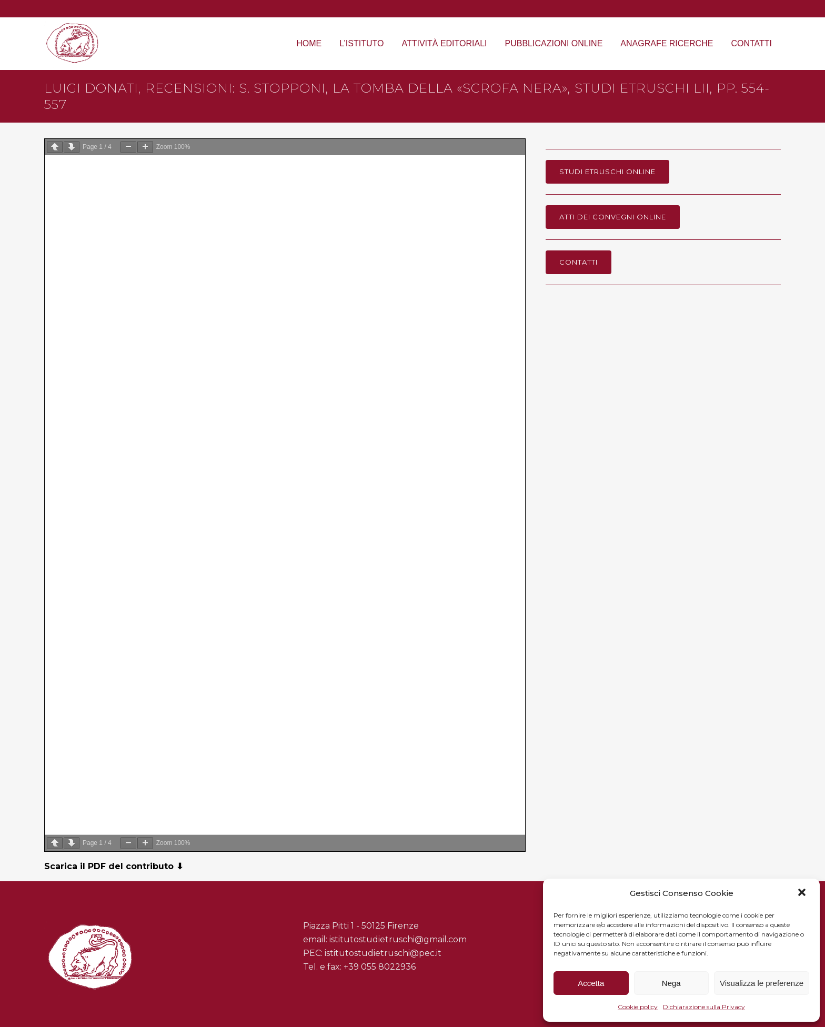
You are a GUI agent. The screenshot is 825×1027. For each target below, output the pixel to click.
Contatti (578, 262)
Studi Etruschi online (607, 171)
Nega (671, 983)
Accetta (591, 983)
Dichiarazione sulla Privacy (704, 1007)
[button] (803, 893)
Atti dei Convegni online (612, 217)
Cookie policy (638, 1007)
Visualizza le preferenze (761, 983)
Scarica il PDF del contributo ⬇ (113, 866)
